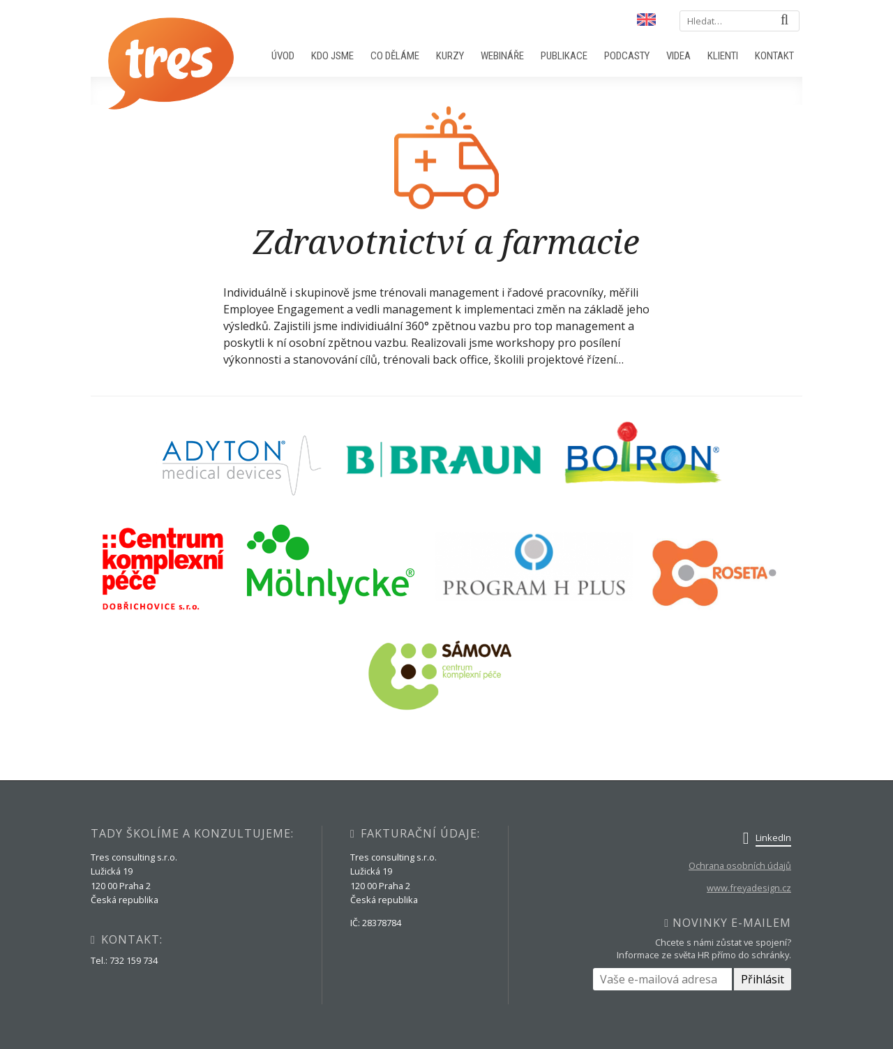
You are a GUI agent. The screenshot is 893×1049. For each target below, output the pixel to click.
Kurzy (450, 56)
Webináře (502, 56)
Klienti (722, 56)
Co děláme (394, 56)
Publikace (564, 56)
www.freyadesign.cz (749, 887)
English (645, 20)
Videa (678, 56)
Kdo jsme (332, 56)
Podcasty (627, 56)
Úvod (282, 56)
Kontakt (774, 56)
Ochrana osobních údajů (740, 865)
